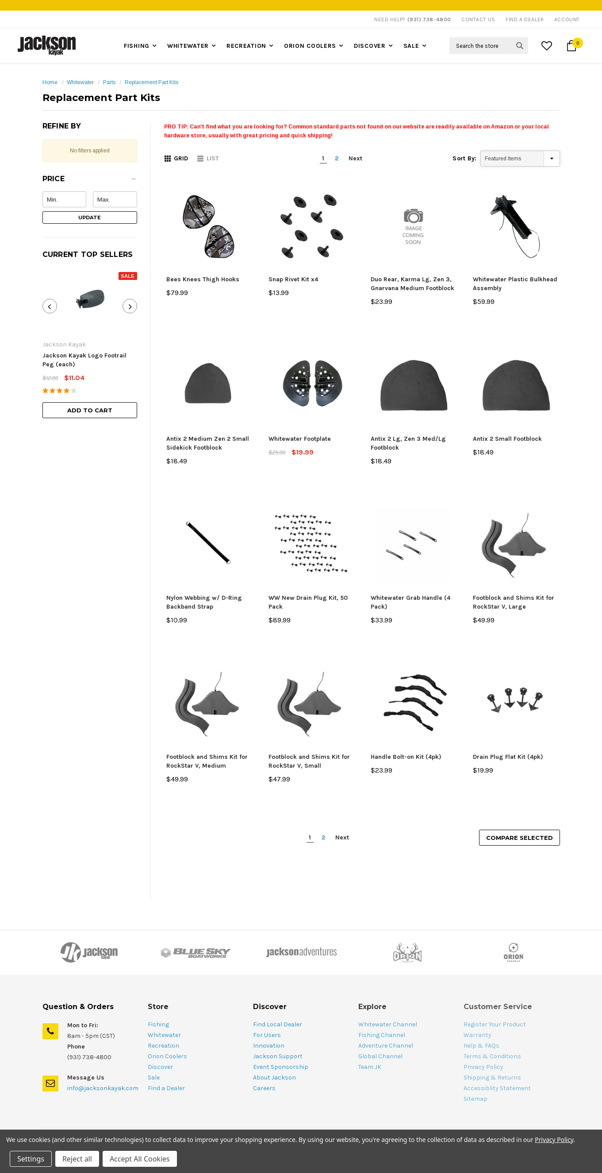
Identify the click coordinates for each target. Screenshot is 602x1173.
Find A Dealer (525, 19)
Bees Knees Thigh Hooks (202, 279)
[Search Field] (488, 45)
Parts (109, 82)
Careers (264, 1088)
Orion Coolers (310, 46)
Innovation (268, 1045)
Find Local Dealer (277, 1024)
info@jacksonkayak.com (102, 1088)
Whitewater (188, 46)
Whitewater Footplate (299, 439)
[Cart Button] (571, 45)
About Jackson (274, 1077)
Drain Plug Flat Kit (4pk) (508, 757)
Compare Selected (519, 837)
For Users (267, 1035)
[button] (89, 181)
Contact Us (478, 19)
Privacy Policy (554, 1139)
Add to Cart (89, 410)
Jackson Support (278, 1056)
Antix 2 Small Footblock (507, 439)
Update (89, 217)
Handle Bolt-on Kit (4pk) (406, 757)
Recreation (246, 46)
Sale (411, 46)
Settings (30, 1159)
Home (50, 82)
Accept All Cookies (140, 1159)
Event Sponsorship (280, 1067)
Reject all (77, 1159)
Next (355, 158)
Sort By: (464, 158)
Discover (370, 46)
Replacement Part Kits (151, 82)
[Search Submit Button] (519, 45)
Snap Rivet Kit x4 (293, 279)
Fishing (137, 46)
